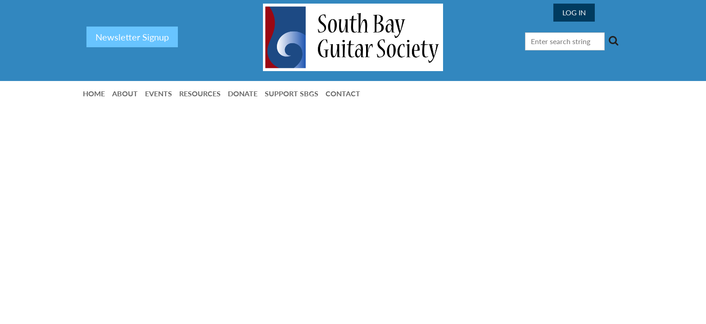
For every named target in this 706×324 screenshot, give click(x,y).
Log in (574, 12)
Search (613, 40)
